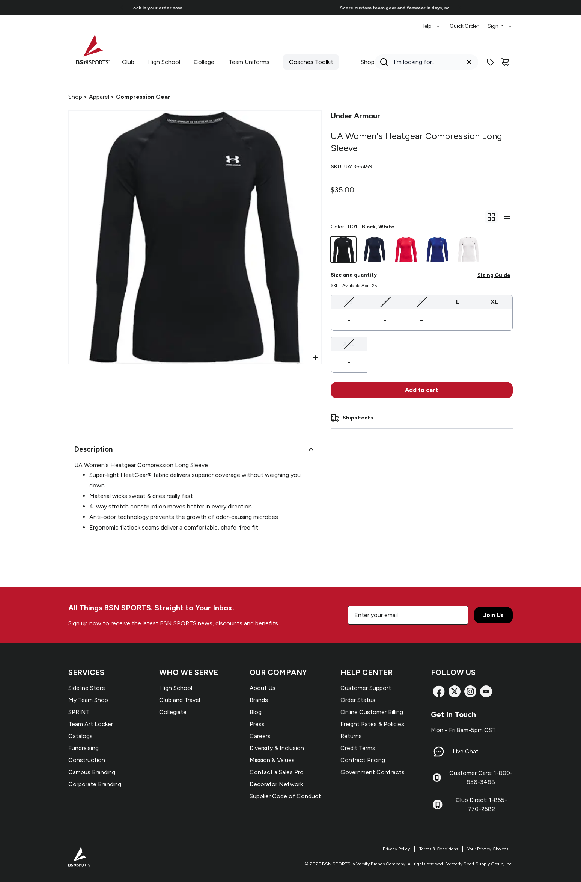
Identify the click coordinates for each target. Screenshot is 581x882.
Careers (260, 736)
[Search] (424, 62)
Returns (351, 736)
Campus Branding (91, 772)
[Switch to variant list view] (506, 216)
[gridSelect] (491, 216)
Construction (86, 760)
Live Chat (466, 751)
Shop (368, 61)
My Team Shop (88, 699)
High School (163, 61)
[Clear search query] (469, 62)
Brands (259, 699)
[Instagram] (470, 691)
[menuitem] (431, 22)
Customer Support (365, 687)
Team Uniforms (249, 61)
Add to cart (421, 389)
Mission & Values (272, 760)
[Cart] (505, 62)
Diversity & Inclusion (277, 748)
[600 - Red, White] (406, 249)
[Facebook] (439, 691)
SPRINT (79, 712)
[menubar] (467, 22)
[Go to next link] (459, 7)
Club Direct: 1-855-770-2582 (481, 804)
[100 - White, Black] (469, 249)
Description (195, 449)
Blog (256, 712)
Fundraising (83, 748)
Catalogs (80, 736)
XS (349, 301)
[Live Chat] (439, 751)
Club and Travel (179, 699)
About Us (262, 687)
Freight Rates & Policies (372, 724)
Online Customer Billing (371, 712)
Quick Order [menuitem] (464, 26)
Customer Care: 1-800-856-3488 (481, 777)
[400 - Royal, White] (437, 249)
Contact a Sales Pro (277, 772)
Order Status (357, 699)
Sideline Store (86, 687)
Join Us (493, 615)
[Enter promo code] (490, 62)
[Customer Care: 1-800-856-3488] (437, 777)
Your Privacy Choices (487, 849)
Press (257, 724)
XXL (349, 343)
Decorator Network (276, 784)
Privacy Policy (396, 849)
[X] (454, 691)
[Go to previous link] (121, 7)
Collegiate (173, 712)
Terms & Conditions (438, 849)
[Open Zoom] (315, 357)
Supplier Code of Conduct (285, 796)
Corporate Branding (94, 784)
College (204, 61)
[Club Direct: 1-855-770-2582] (437, 804)
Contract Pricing (362, 760)
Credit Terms (357, 748)
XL (494, 301)
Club (128, 61)
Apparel (99, 96)
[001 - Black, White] (343, 249)
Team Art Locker (90, 724)
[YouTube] (486, 691)
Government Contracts (372, 772)
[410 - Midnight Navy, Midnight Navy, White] (374, 249)
